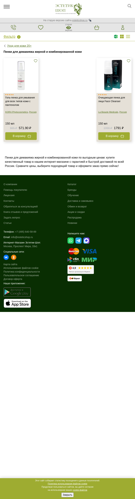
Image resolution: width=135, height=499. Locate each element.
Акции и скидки (76, 212)
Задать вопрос (12, 217)
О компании (10, 184)
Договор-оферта (13, 279)
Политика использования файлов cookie (67, 484)
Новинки (72, 223)
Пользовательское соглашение (21, 275)
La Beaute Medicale (108, 112)
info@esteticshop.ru (22, 237)
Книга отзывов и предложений (21, 212)
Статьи (7, 223)
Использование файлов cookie (21, 268)
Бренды (72, 189)
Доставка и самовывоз (80, 200)
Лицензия (9, 195)
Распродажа (75, 217)
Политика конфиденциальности (22, 271)
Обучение (73, 195)
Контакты (9, 200)
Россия (33, 112)
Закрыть (67, 494)
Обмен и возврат (77, 206)
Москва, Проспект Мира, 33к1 (20, 246)
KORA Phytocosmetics (16, 112)
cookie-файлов (80, 490)
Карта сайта (10, 264)
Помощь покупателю (15, 189)
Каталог (72, 184)
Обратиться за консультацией (21, 206)
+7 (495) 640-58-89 (25, 231)
